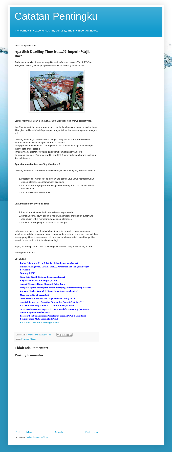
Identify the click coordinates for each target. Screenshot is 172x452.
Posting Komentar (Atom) (37, 437)
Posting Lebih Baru (23, 432)
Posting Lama (91, 432)
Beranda (59, 432)
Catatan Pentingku (56, 16)
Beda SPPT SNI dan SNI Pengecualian (39, 322)
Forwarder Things (28, 339)
